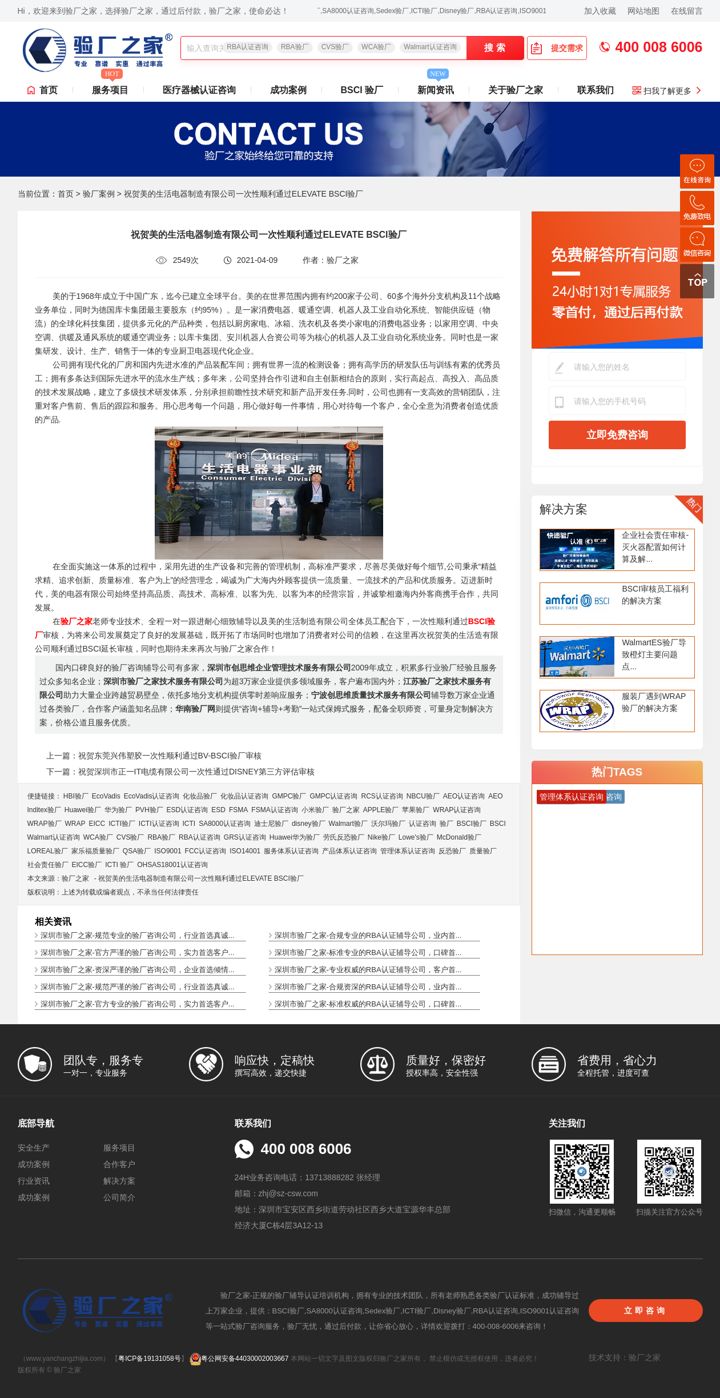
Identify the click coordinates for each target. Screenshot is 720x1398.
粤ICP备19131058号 (149, 1359)
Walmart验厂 (348, 824)
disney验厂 (308, 824)
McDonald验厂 (459, 837)
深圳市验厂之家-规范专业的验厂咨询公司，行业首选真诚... (138, 935)
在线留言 (687, 10)
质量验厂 (483, 851)
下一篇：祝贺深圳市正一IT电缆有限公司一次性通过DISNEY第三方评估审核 (180, 771)
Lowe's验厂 (416, 837)
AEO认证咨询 (464, 796)
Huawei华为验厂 (295, 837)
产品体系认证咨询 (349, 851)
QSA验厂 (137, 851)
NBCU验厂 (423, 796)
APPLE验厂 (381, 810)
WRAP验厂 (44, 824)
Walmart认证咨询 (430, 47)
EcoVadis (106, 796)
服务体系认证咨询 (291, 851)
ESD (218, 810)
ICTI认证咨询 (159, 824)
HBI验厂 (76, 796)
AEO (495, 796)
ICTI (189, 824)
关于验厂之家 (515, 90)
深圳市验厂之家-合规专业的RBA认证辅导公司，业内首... (368, 935)
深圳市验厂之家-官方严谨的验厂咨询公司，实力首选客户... (138, 952)
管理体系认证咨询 (407, 851)
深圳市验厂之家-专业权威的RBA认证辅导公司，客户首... (368, 969)
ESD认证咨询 (187, 810)
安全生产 (34, 1147)
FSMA (238, 810)
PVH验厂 (149, 810)
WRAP (75, 824)
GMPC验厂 (289, 796)
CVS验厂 (335, 47)
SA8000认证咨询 (225, 824)
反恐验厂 (452, 851)
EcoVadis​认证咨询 (152, 796)
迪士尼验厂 (271, 824)
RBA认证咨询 (247, 47)
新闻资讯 (435, 87)
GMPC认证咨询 (333, 796)
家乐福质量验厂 (95, 851)
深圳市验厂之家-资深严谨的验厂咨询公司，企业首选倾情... (138, 969)
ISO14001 (245, 851)
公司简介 (119, 1197)
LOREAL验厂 (47, 851)
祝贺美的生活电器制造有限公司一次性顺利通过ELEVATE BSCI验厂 (201, 878)
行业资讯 (34, 1180)
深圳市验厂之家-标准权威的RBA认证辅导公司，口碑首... (368, 1004)
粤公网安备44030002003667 (239, 1359)
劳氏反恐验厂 (343, 837)
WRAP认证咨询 (457, 810)
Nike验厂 (381, 837)
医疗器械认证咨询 (199, 90)
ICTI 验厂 (119, 865)
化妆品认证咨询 (244, 796)
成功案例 (288, 90)
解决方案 (564, 509)
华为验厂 (118, 810)
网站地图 (643, 10)
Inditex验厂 (44, 810)
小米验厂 (315, 810)
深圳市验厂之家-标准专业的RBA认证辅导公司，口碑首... (368, 952)
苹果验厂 (415, 810)
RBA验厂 (295, 47)
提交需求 (556, 48)
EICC (97, 824)
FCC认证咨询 (206, 851)
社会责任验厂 (48, 865)
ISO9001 (167, 851)
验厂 (446, 824)
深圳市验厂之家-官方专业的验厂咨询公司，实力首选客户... (138, 1004)
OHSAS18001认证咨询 (172, 865)
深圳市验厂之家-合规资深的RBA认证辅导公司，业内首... (368, 986)
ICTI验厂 (121, 824)
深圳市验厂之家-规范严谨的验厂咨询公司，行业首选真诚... (138, 986)
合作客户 (119, 1164)
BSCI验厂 (471, 824)
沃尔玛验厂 (388, 824)
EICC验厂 (87, 865)
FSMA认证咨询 (274, 810)
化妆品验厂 (200, 796)
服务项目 (110, 87)
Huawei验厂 (83, 810)
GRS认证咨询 (245, 837)
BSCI (498, 824)
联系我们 (595, 90)
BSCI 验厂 (362, 90)
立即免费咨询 (617, 435)
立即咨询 (645, 1310)
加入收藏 (600, 10)
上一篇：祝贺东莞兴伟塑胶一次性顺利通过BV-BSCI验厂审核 (154, 755)
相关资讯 (53, 921)
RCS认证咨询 (382, 796)
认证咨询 (422, 824)
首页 (48, 90)
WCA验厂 (376, 47)
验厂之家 (346, 810)
